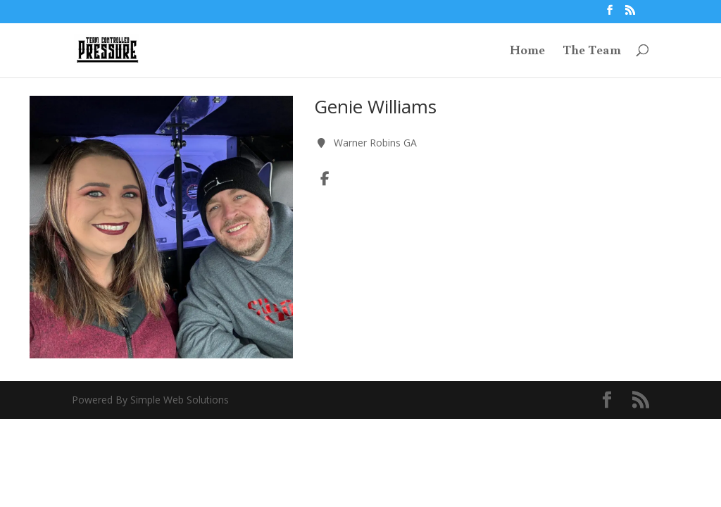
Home (527, 51)
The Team (592, 51)
